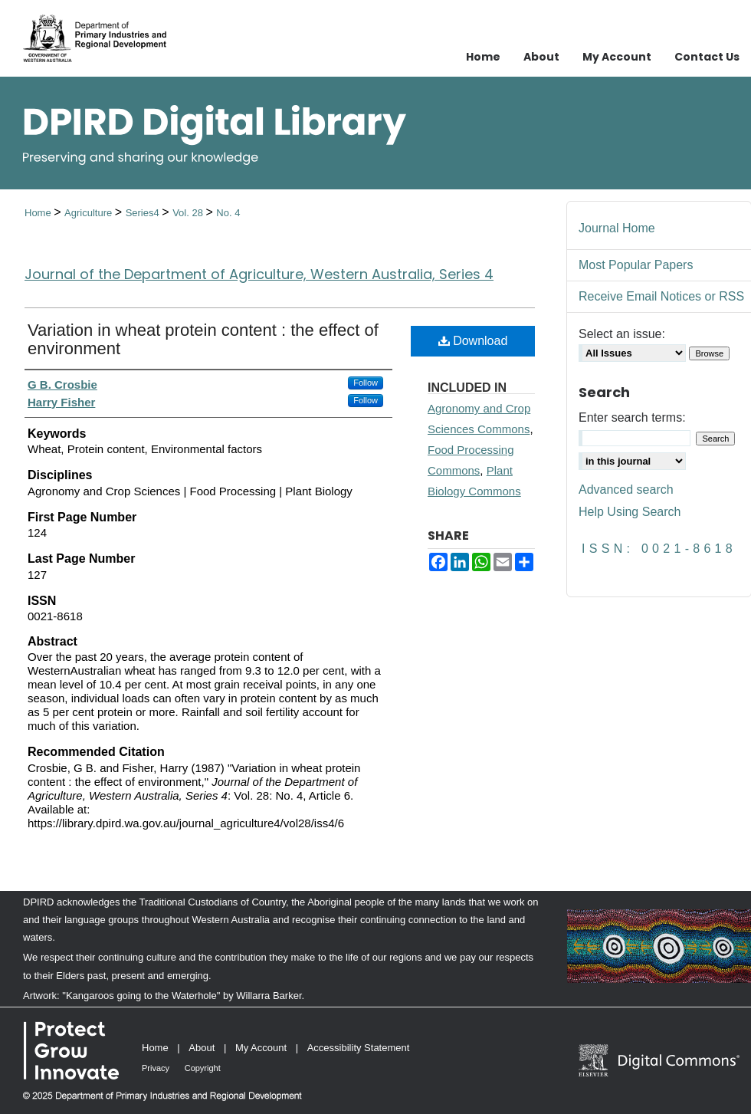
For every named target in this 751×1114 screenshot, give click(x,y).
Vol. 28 (188, 213)
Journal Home (617, 228)
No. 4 (228, 213)
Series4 (144, 213)
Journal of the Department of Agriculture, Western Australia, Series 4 (259, 274)
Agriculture (89, 213)
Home (39, 213)
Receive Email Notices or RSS (661, 296)
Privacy (155, 1068)
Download (473, 340)
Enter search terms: (632, 417)
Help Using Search (629, 511)
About (202, 1047)
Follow (365, 382)
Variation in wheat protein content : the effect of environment (203, 339)
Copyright (203, 1068)
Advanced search (626, 489)
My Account (261, 1047)
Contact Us (707, 56)
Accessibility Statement (358, 1047)
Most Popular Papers (636, 264)
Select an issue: (622, 333)
